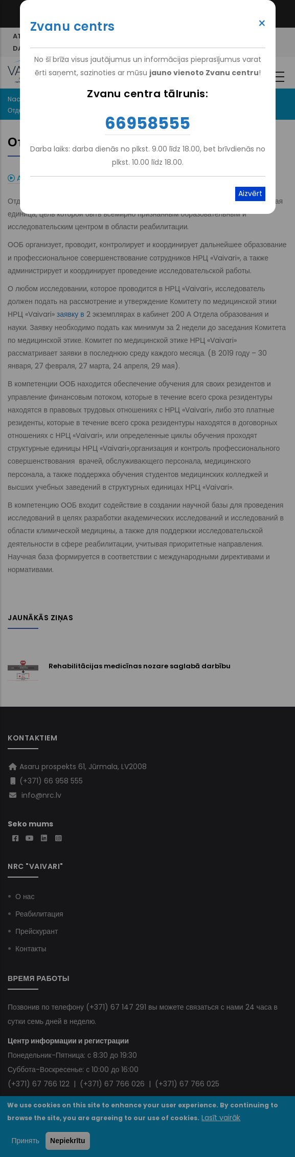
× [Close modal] (262, 23)
